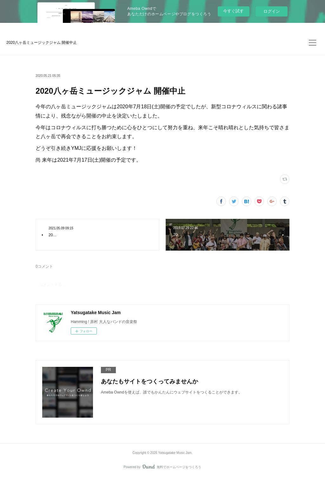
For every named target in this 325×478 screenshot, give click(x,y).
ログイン (271, 11)
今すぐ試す (233, 11)
